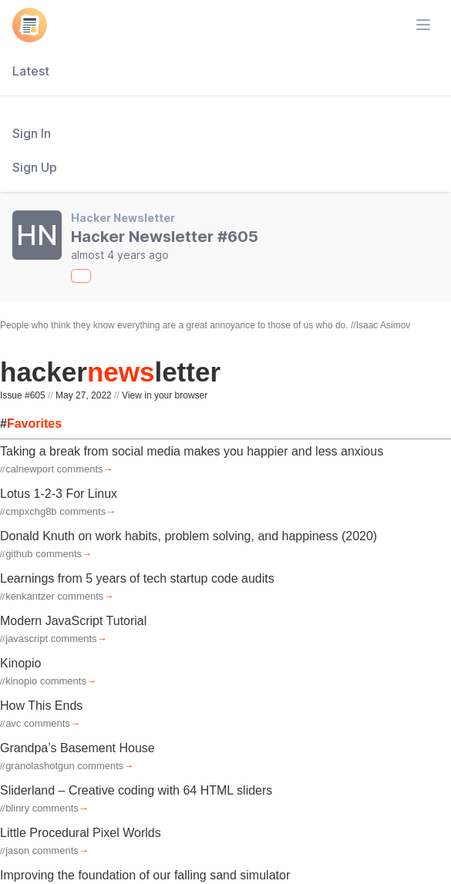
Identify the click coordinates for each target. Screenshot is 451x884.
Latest (30, 71)
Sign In (31, 133)
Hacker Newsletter (123, 217)
